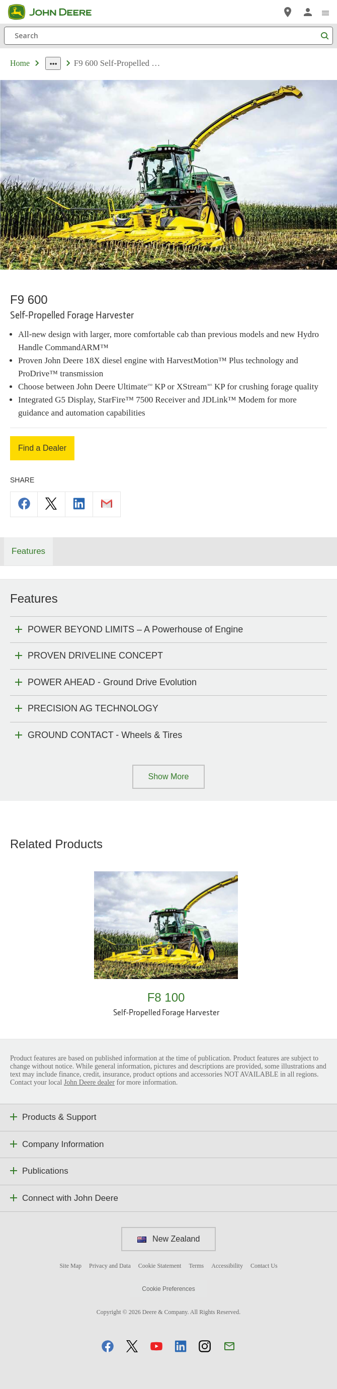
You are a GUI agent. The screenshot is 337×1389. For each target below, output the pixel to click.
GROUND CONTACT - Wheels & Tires (105, 735)
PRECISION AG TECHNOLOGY (93, 708)
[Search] (168, 36)
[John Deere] (56, 12)
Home (20, 63)
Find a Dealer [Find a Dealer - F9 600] (42, 448)
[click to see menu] (325, 12)
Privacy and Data (110, 1265)
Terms (196, 1265)
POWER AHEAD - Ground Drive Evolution (112, 682)
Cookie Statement (160, 1265)
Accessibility (227, 1265)
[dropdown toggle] (53, 63)
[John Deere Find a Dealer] (288, 12)
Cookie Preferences (168, 1288)
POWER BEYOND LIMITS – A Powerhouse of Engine (135, 629)
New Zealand (168, 1239)
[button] (108, 1346)
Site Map (70, 1265)
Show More (168, 776)
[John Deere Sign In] (308, 12)
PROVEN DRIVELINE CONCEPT (95, 655)
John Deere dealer (89, 1082)
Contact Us (264, 1265)
